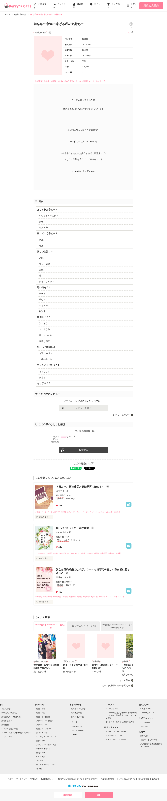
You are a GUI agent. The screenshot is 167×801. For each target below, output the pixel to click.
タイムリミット (46, 281)
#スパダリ (71, 512)
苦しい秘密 (44, 263)
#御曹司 (62, 553)
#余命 (46, 81)
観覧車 (42, 311)
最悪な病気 (44, 341)
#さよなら (101, 81)
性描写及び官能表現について (70, 779)
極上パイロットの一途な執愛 (73, 528)
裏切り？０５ (44, 317)
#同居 (63, 512)
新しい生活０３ (45, 251)
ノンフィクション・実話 (46, 745)
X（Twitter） (145, 722)
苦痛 (41, 245)
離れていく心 (45, 335)
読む (99, 795)
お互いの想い (45, 353)
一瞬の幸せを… (46, 359)
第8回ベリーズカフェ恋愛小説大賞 (120, 722)
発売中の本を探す (78, 709)
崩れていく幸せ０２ (47, 233)
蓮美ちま (60, 491)
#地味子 (86, 597)
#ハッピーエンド (84, 512)
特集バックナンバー (114, 735)
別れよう (43, 323)
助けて (42, 299)
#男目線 (109, 512)
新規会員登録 (151, 5)
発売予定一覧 (76, 713)
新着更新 (5, 725)
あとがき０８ (44, 383)
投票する (83, 450)
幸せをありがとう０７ (48, 365)
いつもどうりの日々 (48, 215)
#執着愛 (103, 553)
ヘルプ (10, 779)
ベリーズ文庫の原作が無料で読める (16, 733)
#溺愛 (37, 512)
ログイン (134, 5)
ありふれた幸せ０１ (47, 209)
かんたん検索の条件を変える (116, 685)
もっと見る (124, 680)
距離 (41, 269)
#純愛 (53, 81)
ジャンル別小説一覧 (9, 729)
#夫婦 (55, 553)
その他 (39, 769)
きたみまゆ (61, 532)
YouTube (144, 726)
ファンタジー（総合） (45, 721)
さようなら (44, 371)
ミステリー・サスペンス (46, 737)
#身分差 (72, 597)
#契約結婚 (47, 597)
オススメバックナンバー (116, 739)
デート (42, 293)
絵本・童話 (40, 757)
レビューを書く (83, 408)
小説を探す (6, 709)
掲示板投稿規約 (107, 779)
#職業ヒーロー (87, 553)
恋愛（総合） (41, 709)
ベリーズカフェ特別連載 (116, 731)
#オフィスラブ (54, 512)
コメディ (39, 760)
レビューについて (121, 415)
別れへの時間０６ (46, 347)
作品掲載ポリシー (47, 779)
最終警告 (43, 227)
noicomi (74, 734)
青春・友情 (40, 741)
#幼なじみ (69, 81)
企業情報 (155, 779)
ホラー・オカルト (43, 749)
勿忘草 (42, 377)
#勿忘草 (38, 81)
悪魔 (41, 239)
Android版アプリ (147, 713)
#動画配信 (57, 597)
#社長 (44, 512)
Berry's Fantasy (77, 730)
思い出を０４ (44, 287)
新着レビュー (6, 721)
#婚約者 (117, 512)
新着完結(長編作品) (9, 713)
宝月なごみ (61, 577)
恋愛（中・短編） (43, 717)
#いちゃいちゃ (98, 512)
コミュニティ (6, 737)
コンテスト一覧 (112, 709)
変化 (41, 221)
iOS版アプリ (145, 709)
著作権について (91, 779)
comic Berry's (76, 726)
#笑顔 (85, 81)
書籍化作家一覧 (77, 717)
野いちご (144, 736)
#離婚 (96, 553)
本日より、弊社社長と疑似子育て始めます (80, 486)
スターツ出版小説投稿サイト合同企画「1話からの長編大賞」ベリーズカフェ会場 (121, 715)
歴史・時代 (40, 753)
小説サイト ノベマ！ (149, 740)
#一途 (78, 81)
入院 (41, 257)
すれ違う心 (44, 329)
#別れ (60, 81)
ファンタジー (41, 725)
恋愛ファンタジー (43, 729)
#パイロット (40, 553)
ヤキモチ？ (44, 305)
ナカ (127, 32)
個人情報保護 (143, 779)
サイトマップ (21, 779)
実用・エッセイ (42, 733)
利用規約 (34, 779)
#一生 (92, 81)
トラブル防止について (126, 779)
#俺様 (118, 553)
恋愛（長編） (41, 713)
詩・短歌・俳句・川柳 (45, 764)
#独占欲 (111, 553)
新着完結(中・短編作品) (11, 717)
